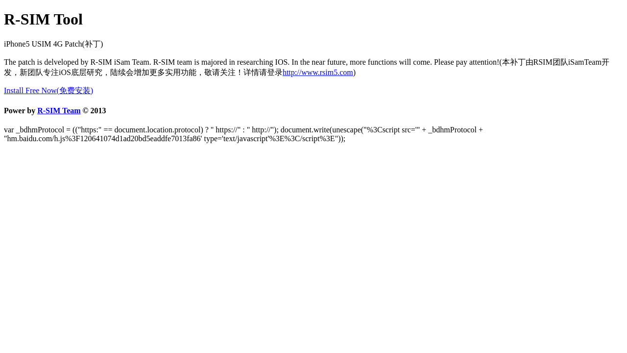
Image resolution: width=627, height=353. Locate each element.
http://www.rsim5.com (318, 72)
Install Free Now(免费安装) (48, 90)
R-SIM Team (58, 110)
